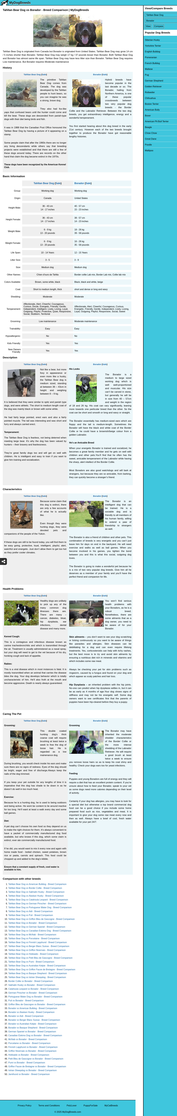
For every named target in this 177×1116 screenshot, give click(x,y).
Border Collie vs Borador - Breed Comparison (30, 981)
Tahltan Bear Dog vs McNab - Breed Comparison (32, 934)
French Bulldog (144, 63)
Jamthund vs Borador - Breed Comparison (29, 1074)
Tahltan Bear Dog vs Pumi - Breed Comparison (31, 962)
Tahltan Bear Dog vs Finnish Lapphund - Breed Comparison (37, 942)
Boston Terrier (144, 104)
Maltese (141, 69)
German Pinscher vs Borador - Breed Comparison (32, 993)
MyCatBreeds (111, 1105)
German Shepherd (146, 81)
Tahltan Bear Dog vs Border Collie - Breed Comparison (35, 888)
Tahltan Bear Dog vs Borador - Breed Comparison (32, 923)
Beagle (140, 127)
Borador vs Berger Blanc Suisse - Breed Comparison (34, 1020)
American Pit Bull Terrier (149, 121)
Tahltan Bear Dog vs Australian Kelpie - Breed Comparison (37, 965)
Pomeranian (143, 57)
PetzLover (72, 1105)
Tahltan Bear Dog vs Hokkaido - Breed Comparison (33, 954)
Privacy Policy (25, 1105)
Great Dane (143, 139)
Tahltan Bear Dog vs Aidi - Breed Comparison (30, 911)
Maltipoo (141, 150)
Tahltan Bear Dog (32, 74)
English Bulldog (145, 51)
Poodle (140, 145)
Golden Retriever (145, 86)
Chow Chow (143, 133)
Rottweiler (142, 92)
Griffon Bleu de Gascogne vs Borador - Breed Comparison (36, 1004)
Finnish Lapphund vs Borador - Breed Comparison (33, 1047)
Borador (97, 74)
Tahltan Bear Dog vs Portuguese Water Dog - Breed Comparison (40, 907)
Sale (44, 74)
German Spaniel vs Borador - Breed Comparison (32, 1031)
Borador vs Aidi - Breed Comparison (26, 1016)
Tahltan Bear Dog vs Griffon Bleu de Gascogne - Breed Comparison (41, 919)
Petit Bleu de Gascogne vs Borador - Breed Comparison (35, 1059)
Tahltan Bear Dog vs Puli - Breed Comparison (30, 915)
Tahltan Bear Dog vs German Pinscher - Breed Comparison (37, 903)
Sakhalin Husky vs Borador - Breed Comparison (31, 985)
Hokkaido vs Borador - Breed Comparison (28, 1055)
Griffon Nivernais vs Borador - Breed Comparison (32, 1051)
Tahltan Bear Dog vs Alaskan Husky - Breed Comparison (36, 896)
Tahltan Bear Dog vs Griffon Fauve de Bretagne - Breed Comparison (41, 969)
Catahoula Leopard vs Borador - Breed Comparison (33, 989)
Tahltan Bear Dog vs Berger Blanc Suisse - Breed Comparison (38, 946)
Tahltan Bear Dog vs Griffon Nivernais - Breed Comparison (37, 950)
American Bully (144, 110)
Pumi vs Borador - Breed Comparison (26, 1062)
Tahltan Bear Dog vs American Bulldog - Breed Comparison (37, 884)
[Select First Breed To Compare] (156, 15)
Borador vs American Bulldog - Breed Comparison (32, 1008)
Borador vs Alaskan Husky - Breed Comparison (31, 1012)
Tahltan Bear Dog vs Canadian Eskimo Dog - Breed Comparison (39, 931)
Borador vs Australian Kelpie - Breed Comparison (32, 1024)
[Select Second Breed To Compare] (156, 21)
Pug (139, 75)
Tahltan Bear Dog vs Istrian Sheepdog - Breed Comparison (37, 977)
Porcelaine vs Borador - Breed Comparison (29, 1043)
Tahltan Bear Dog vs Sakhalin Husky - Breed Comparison (36, 892)
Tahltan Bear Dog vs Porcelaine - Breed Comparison (34, 938)
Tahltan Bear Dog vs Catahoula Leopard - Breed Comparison (38, 900)
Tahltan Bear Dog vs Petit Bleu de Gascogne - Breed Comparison (40, 958)
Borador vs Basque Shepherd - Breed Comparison (33, 1028)
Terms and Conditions (49, 1105)
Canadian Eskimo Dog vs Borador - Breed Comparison (35, 1035)
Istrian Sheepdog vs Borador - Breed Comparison (32, 1070)
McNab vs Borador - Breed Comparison (27, 1039)
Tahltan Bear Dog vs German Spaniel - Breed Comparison (36, 927)
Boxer (140, 115)
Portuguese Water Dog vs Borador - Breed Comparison (35, 996)
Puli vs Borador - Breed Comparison (26, 1000)
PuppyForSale (90, 1105)
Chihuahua (142, 98)
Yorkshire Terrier (145, 46)
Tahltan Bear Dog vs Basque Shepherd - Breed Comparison (37, 973)
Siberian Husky (144, 40)
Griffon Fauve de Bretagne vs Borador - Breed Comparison (37, 1066)
